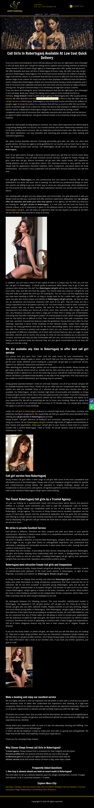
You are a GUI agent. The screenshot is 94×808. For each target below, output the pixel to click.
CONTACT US (54, 14)
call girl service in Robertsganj (19, 101)
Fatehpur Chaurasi (77, 787)
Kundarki (50, 787)
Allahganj (58, 787)
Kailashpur (10, 789)
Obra (45, 789)
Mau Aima (41, 787)
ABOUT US (38, 14)
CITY (46, 14)
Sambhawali (37, 789)
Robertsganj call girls (15, 210)
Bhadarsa (52, 789)
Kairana (66, 787)
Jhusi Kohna (32, 787)
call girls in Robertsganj (25, 411)
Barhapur (10, 787)
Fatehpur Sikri (20, 787)
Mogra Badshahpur (23, 789)
